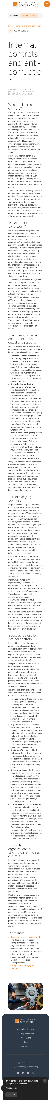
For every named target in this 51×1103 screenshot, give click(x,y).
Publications (25, 1038)
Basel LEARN (26, 1063)
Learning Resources (25, 1034)
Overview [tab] (14, 19)
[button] (10, 35)
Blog (25, 1042)
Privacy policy (11, 1088)
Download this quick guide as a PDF (26, 941)
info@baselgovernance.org (27, 1067)
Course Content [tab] (29, 19)
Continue (11, 1094)
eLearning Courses (25, 1029)
